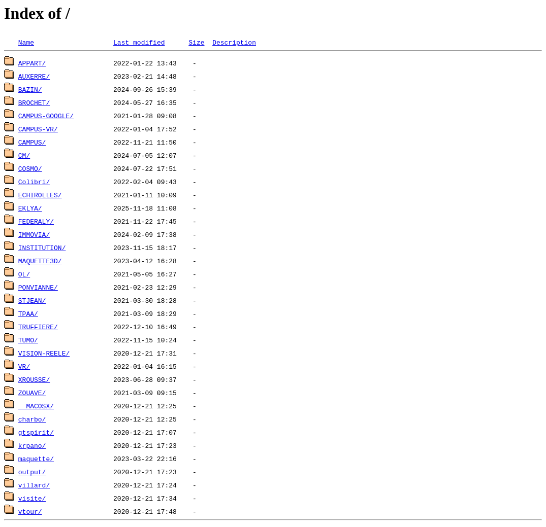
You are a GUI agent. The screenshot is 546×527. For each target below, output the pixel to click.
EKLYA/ (30, 208)
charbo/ (32, 419)
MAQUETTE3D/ (40, 260)
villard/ (34, 484)
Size (196, 42)
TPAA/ (28, 313)
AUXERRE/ (34, 76)
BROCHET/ (34, 102)
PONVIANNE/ (38, 287)
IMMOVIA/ (34, 234)
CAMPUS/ (32, 142)
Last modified (139, 42)
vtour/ (30, 511)
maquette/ (36, 458)
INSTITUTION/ (42, 247)
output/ (32, 471)
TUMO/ (28, 339)
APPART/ (32, 62)
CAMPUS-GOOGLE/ (46, 115)
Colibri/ (34, 181)
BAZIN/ (30, 89)
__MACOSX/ (36, 405)
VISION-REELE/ (44, 353)
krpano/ (32, 445)
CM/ (24, 155)
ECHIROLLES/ (40, 194)
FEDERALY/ (36, 221)
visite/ (32, 498)
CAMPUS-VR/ (38, 128)
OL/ (24, 273)
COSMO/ (30, 168)
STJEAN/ (32, 300)
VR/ (24, 366)
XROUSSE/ (34, 379)
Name (26, 42)
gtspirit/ (36, 432)
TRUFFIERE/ (38, 326)
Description (234, 42)
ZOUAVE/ (32, 392)
